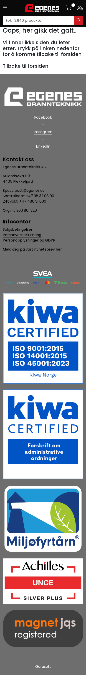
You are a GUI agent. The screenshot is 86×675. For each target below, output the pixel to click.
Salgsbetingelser (18, 229)
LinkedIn (43, 146)
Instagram (43, 131)
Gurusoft (43, 666)
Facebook (43, 117)
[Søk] (38, 20)
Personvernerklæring (22, 234)
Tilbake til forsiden (25, 65)
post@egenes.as (29, 190)
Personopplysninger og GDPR (29, 240)
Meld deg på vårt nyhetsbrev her (32, 249)
